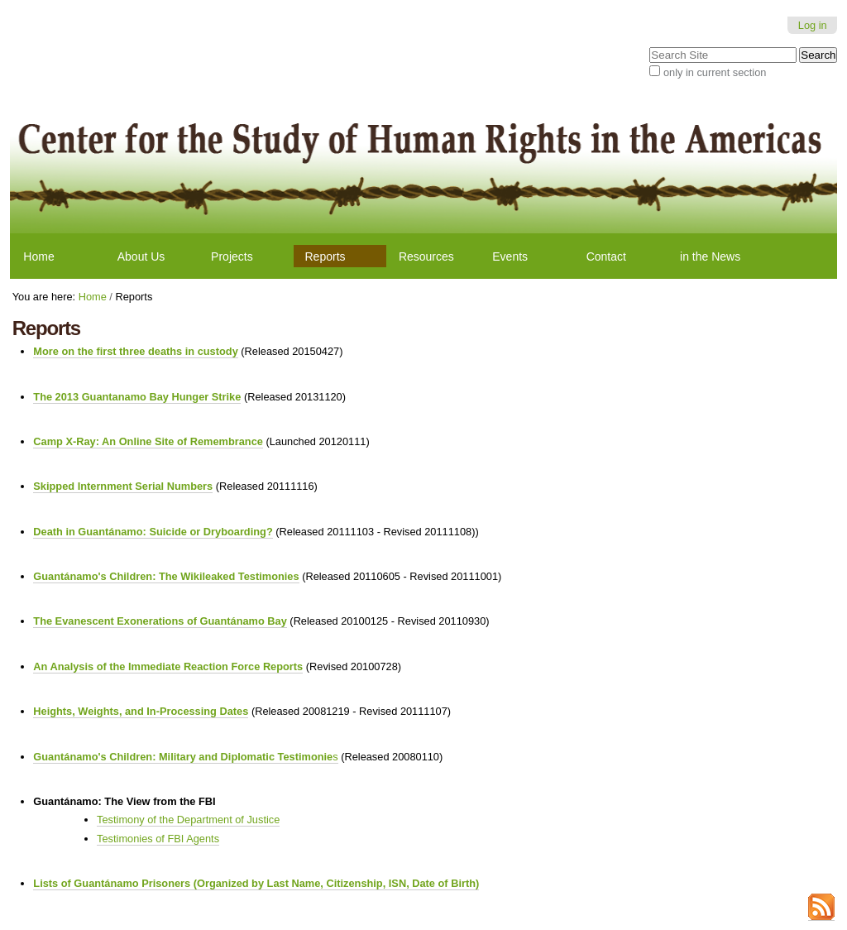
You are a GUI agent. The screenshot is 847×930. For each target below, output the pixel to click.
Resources (426, 256)
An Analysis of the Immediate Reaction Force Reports (168, 666)
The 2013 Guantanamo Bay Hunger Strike (137, 397)
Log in (812, 25)
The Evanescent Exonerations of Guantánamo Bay (160, 621)
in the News (710, 256)
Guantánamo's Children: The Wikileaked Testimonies (166, 576)
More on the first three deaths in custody (135, 351)
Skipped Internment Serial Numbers (123, 486)
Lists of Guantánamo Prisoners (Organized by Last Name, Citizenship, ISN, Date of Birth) (256, 883)
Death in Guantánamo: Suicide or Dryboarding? (152, 531)
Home (38, 256)
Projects (232, 256)
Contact (606, 256)
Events (510, 256)
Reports (325, 256)
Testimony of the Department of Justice (188, 819)
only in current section (714, 72)
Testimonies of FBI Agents (158, 838)
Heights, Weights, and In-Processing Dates (140, 711)
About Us (141, 256)
